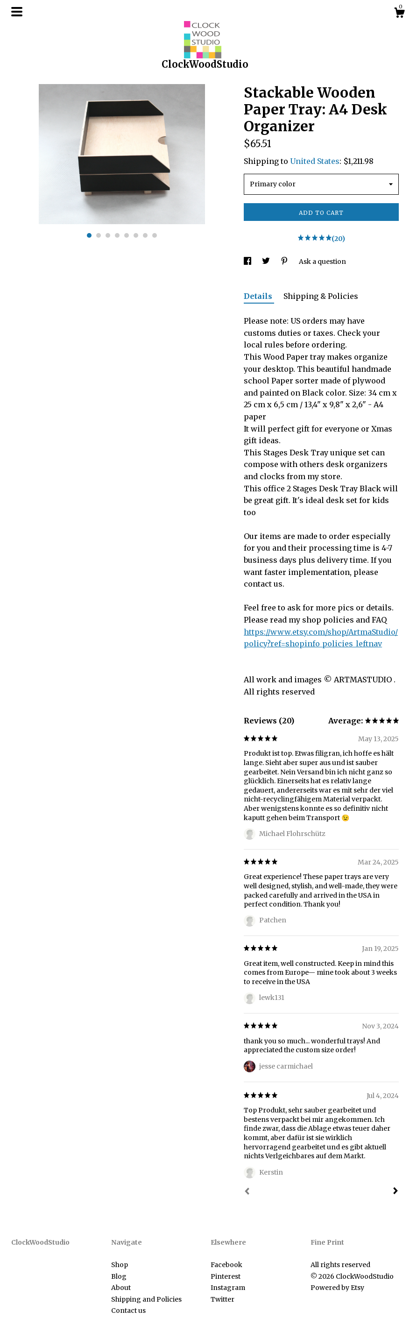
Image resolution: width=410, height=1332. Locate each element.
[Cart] (399, 14)
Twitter (222, 1299)
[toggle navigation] (16, 11)
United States (314, 161)
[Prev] (247, 1192)
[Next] (395, 1192)
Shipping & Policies (320, 296)
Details (259, 296)
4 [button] (117, 235)
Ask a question (322, 261)
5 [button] (126, 235)
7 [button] (145, 235)
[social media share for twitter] (266, 261)
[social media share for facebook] (248, 261)
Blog (119, 1276)
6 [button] (136, 235)
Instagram (228, 1287)
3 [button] (108, 235)
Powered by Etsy (337, 1287)
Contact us (128, 1310)
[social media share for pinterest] (285, 261)
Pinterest (225, 1276)
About (121, 1287)
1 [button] (89, 235)
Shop (119, 1265)
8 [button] (154, 235)
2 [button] (98, 235)
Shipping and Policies (146, 1299)
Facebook (226, 1265)
